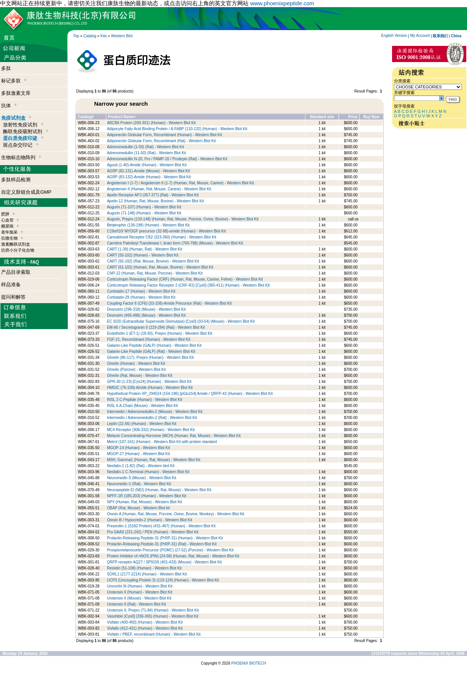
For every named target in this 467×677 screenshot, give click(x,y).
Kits (104, 36)
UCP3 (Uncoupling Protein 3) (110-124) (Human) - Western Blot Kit (163, 580)
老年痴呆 (9, 232)
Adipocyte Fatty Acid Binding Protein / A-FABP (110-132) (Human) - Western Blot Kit (177, 129)
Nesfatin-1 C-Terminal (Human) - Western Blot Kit (148, 472)
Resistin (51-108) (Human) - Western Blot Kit (144, 568)
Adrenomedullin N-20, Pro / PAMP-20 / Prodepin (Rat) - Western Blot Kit (167, 159)
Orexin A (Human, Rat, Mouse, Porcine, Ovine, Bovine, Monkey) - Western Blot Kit (175, 514)
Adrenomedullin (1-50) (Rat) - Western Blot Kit (145, 147)
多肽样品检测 (16, 179)
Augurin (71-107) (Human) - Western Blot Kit (144, 207)
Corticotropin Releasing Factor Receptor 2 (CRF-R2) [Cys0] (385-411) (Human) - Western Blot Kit (188, 285)
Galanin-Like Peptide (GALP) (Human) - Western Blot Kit (154, 345)
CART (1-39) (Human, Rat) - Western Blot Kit (144, 249)
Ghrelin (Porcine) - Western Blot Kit (136, 369)
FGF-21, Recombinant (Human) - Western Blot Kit (148, 339)
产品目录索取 (16, 272)
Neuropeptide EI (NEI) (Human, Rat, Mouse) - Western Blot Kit (159, 490)
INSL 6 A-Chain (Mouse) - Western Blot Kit (142, 406)
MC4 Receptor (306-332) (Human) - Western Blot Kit (151, 430)
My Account (420, 35)
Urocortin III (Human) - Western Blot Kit (139, 586)
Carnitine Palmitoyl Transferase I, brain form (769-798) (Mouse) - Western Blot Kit (175, 243)
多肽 (6, 68)
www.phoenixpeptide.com (282, 3)
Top (76, 36)
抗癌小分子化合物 (17, 250)
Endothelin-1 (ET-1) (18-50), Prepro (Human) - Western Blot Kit (159, 333)
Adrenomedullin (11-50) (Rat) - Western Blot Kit (146, 153)
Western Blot (122, 36)
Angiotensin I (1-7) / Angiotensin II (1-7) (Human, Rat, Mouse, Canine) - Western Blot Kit (180, 183)
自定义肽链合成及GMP (26, 192)
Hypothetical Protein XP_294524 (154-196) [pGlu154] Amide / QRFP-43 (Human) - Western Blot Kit (190, 394)
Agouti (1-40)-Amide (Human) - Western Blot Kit (147, 165)
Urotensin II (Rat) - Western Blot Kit (136, 604)
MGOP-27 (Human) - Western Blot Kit (138, 454)
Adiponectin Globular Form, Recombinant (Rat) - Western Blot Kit (161, 141)
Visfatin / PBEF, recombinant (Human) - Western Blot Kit (154, 634)
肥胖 (5, 214)
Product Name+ (122, 117)
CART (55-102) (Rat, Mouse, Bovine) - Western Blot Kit (153, 261)
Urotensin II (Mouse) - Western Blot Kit (139, 598)
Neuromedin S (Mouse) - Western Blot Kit (141, 478)
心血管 (7, 220)
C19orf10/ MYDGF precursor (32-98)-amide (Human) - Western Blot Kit (166, 231)
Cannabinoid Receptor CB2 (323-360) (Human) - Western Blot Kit (161, 237)
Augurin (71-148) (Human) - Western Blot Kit (144, 213)
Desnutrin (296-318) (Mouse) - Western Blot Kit (146, 309)
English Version (394, 35)
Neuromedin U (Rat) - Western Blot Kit (139, 484)
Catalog (89, 36)
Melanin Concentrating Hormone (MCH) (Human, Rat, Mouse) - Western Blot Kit (174, 436)
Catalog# (86, 117)
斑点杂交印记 (20, 145)
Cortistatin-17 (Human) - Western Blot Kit (141, 291)
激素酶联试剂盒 (15, 244)
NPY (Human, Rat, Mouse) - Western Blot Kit (144, 502)
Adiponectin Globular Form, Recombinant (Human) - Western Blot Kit (164, 135)
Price (352, 117)
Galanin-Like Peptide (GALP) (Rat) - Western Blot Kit (151, 351)
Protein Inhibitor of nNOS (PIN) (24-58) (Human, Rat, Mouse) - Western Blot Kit (173, 556)
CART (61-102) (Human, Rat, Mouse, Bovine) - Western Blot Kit (160, 267)
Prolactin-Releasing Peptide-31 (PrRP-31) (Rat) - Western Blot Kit (162, 544)
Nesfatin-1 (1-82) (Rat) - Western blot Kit (140, 466)
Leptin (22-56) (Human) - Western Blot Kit (141, 424)
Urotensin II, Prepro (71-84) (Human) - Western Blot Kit (153, 610)
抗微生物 (9, 238)
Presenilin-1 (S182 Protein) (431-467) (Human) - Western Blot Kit (161, 526)
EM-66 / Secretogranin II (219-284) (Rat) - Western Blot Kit (156, 327)
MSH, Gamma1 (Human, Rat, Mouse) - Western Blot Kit (153, 460)
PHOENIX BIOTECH (248, 663)
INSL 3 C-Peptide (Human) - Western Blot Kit (144, 400)
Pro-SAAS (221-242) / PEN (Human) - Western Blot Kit (152, 532)
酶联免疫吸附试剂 (25, 131)
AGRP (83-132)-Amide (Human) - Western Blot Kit (149, 177)
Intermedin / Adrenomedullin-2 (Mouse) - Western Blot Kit (154, 412)
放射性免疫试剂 (23, 125)
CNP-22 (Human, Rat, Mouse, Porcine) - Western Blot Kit (155, 273)
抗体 (9, 105)
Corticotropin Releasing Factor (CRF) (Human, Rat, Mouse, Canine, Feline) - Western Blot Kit (185, 279)
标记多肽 (14, 80)
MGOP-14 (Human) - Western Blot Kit (138, 448)
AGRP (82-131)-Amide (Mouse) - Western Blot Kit (148, 171)
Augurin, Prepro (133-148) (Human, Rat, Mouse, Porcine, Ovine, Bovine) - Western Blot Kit (182, 219)
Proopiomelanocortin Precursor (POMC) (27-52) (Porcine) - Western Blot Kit (170, 550)
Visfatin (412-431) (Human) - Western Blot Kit (145, 628)
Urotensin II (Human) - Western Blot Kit (139, 592)
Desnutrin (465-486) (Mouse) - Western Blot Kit (146, 315)
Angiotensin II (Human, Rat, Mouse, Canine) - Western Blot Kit (159, 189)
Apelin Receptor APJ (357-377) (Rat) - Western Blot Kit (152, 195)
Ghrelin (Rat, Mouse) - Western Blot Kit (139, 375)
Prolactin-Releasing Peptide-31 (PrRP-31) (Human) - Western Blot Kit (165, 538)
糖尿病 (7, 226)
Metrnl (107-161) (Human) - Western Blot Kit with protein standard (162, 442)
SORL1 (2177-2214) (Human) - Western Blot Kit (147, 574)
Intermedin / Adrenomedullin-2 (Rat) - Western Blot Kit (152, 418)
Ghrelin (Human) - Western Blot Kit (136, 363)
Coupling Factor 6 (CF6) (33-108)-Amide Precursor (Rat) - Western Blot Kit (169, 303)
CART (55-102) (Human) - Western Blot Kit (143, 255)
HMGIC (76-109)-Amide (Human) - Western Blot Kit (150, 388)
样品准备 (11, 284)
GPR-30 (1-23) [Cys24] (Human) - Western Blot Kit (149, 381)
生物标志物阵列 (21, 157)
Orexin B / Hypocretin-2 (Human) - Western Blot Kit (149, 520)
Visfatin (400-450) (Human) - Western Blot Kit (145, 622)
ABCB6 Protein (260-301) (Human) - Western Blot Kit (151, 123)
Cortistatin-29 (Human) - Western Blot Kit (141, 297)
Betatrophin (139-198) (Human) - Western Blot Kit (148, 225)
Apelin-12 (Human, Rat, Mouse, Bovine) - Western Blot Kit (155, 201)
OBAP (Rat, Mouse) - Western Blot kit (138, 508)
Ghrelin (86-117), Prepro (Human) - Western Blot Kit (150, 357)
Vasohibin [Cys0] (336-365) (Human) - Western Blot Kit (152, 616)
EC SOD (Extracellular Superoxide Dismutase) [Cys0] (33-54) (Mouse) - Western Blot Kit (181, 321)
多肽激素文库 (16, 93)
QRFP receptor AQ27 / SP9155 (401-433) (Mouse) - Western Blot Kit (164, 562)
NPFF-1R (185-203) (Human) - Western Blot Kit (146, 496)
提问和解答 (13, 297)
